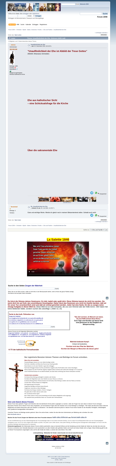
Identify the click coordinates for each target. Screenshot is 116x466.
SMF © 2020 (57, 456)
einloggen (26, 13)
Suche (10, 286)
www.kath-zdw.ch (67, 202)
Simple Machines (65, 456)
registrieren (35, 13)
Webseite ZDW (84, 4)
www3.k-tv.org (21, 341)
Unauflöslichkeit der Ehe (38, 44)
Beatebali (14, 207)
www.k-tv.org (21, 342)
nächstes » (105, 32)
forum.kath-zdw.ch (79, 417)
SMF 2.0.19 (51, 456)
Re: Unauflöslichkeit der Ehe (39, 206)
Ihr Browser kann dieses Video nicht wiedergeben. (58, 259)
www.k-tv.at (22, 344)
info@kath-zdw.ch (15, 414)
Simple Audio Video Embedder (58, 458)
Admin (13, 45)
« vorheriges (98, 32)
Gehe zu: (86, 230)
